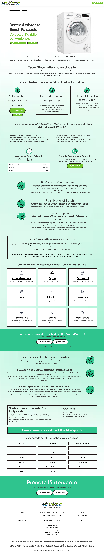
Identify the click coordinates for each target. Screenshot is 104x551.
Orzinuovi (72, 254)
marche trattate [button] (49, 3)
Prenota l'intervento (18, 43)
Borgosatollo (21, 254)
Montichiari (46, 254)
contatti (65, 3)
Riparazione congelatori (52, 522)
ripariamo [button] (39, 3)
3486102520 (97, 3)
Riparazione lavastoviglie (52, 532)
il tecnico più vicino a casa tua (33, 245)
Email (82, 520)
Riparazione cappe (52, 518)
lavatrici (52, 317)
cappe (52, 278)
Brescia (14, 254)
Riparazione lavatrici (52, 534)
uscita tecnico (73, 3)
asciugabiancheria (21, 278)
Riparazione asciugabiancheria (52, 515)
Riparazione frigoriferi (52, 527)
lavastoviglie (21, 317)
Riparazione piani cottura (52, 537)
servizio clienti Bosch (30, 417)
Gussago (78, 254)
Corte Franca (35, 256)
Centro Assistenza (15, 10)
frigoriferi (52, 297)
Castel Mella (61, 254)
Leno (55, 254)
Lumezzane (67, 256)
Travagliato (27, 256)
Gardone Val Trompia (58, 256)
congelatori (83, 278)
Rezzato (78, 256)
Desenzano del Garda (31, 254)
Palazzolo (24, 10)
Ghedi (40, 254)
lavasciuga (82, 297)
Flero (51, 254)
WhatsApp (32, 43)
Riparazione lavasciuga (52, 530)
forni (21, 297)
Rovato (90, 254)
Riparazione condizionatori (52, 520)
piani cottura (82, 317)
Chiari (67, 254)
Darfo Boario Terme (45, 256)
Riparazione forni (52, 525)
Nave (73, 256)
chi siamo (59, 3)
